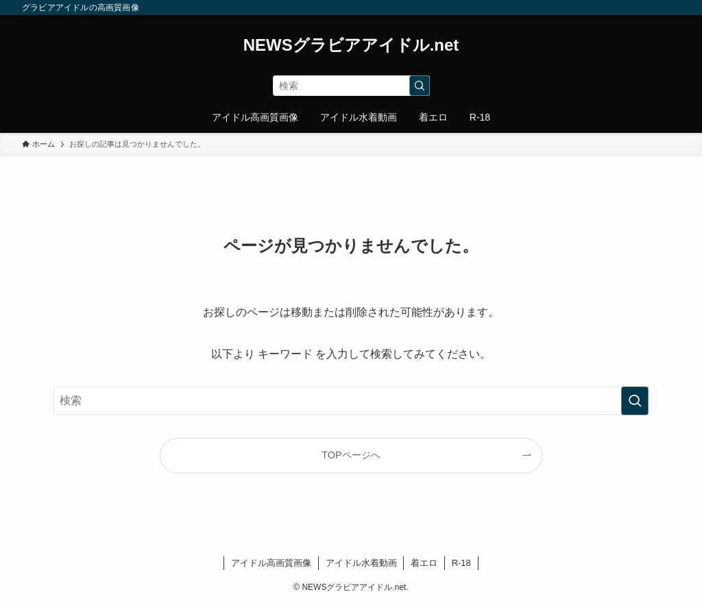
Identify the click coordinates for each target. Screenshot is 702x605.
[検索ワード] (351, 85)
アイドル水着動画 (361, 563)
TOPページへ (351, 454)
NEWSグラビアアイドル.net (351, 45)
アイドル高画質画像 (271, 563)
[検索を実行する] (419, 85)
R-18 (461, 563)
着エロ (424, 563)
